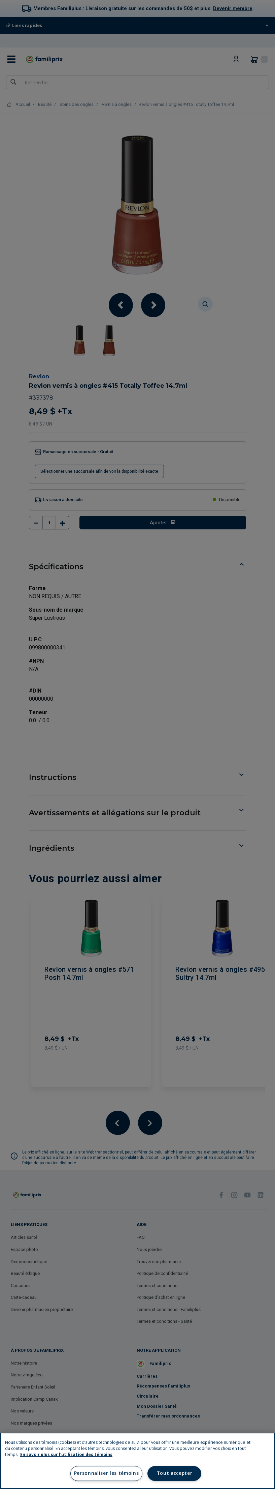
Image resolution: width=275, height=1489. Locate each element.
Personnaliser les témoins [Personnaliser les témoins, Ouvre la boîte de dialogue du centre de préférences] (106, 1473)
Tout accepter (175, 1473)
